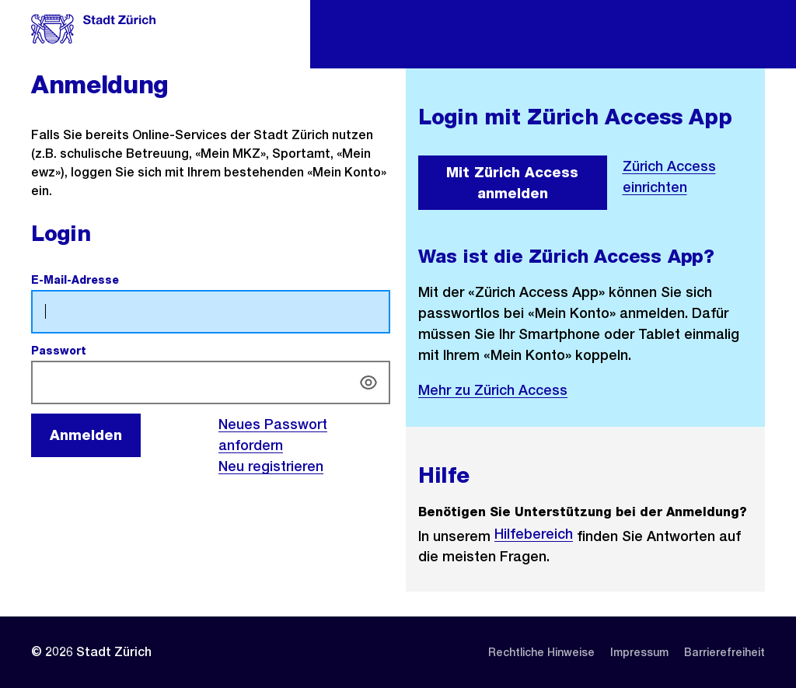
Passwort (95, 350)
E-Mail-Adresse (111, 280)
